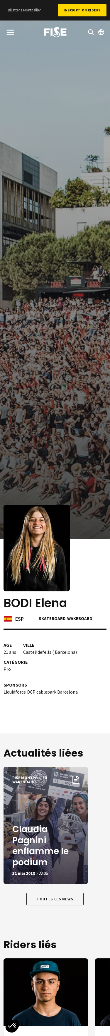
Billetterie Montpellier (24, 10)
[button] (12, 1026)
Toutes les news (55, 899)
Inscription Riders (82, 10)
